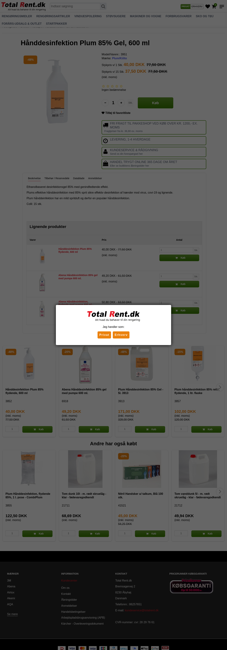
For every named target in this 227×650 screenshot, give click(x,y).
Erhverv (121, 334)
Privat (104, 334)
